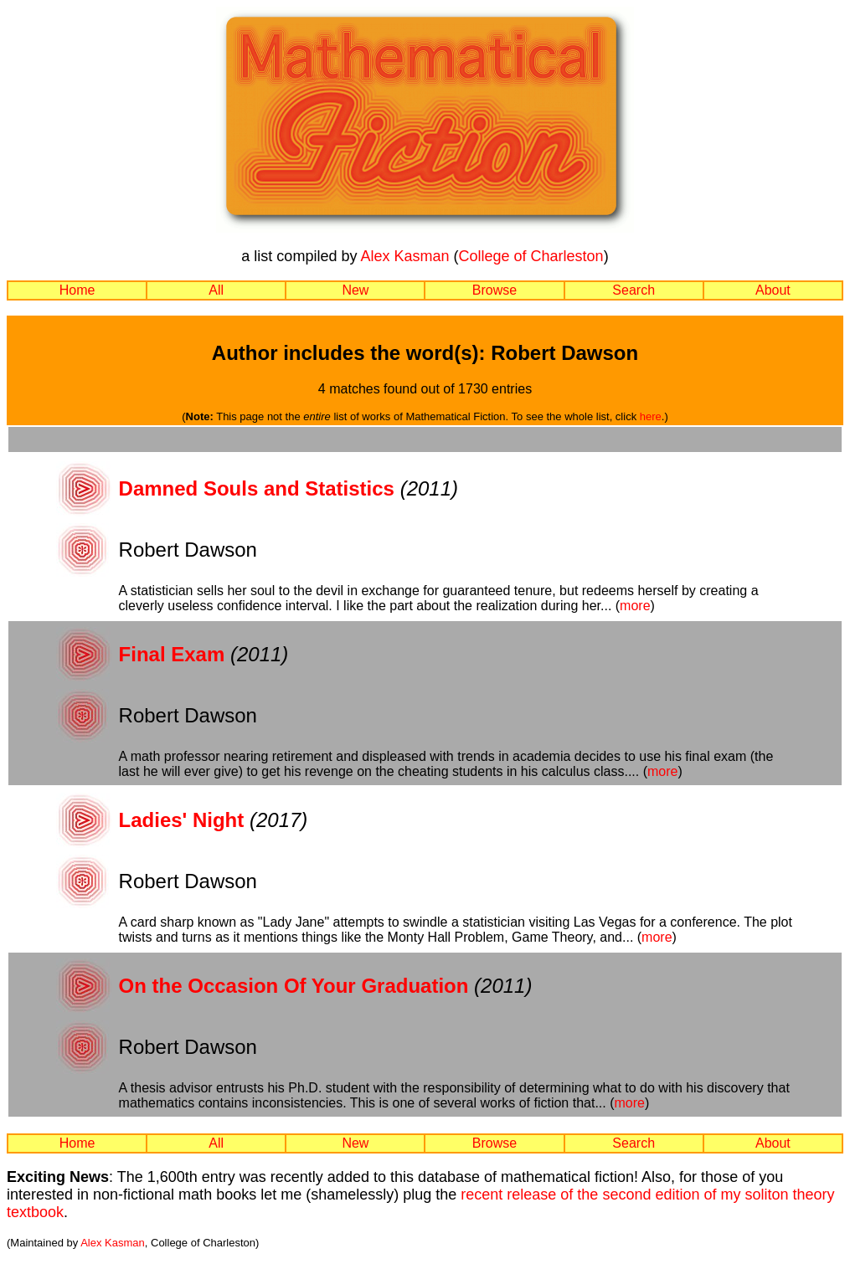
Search (633, 290)
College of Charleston (531, 256)
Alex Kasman (404, 256)
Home (77, 290)
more (635, 606)
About (773, 290)
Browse (494, 290)
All (216, 290)
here (651, 416)
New (355, 290)
